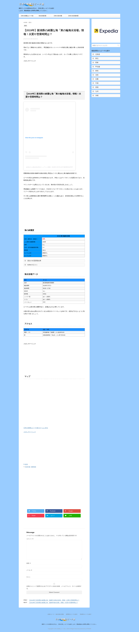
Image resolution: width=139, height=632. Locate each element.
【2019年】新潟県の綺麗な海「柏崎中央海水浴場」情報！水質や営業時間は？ (54, 600)
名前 (28, 563)
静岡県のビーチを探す (72, 614)
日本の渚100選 (58, 15)
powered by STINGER (85, 628)
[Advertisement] (40, 75)
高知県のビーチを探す (85, 614)
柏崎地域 (33, 467)
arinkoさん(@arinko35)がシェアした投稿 (38, 167)
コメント (30, 539)
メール (29, 570)
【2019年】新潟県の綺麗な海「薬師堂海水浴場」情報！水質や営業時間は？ (53, 602)
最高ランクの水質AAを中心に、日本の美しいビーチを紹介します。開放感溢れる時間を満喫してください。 (69, 624)
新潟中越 (27, 467)
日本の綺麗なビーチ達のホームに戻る (36, 428)
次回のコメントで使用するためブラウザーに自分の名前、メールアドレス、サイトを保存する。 (53, 587)
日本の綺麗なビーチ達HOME (27, 16)
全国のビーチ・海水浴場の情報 (56, 614)
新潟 (26, 464)
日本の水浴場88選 (73, 15)
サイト (28, 577)
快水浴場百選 (42, 15)
